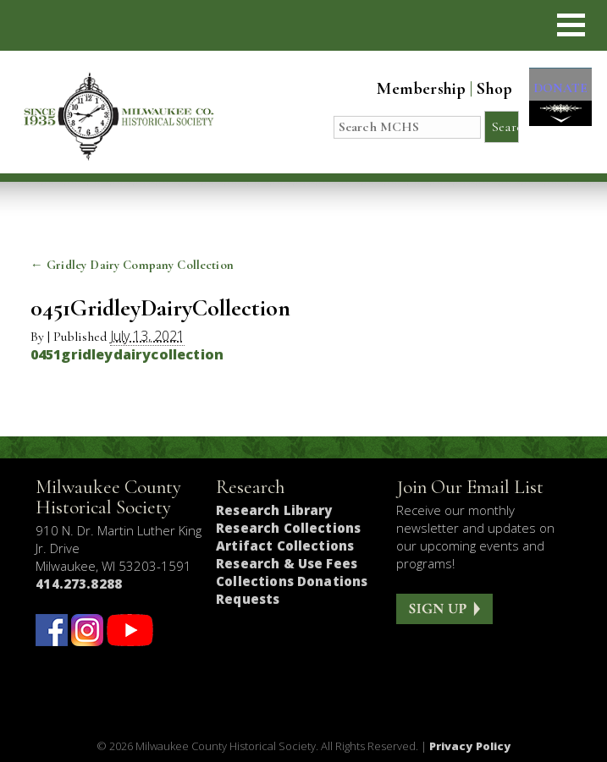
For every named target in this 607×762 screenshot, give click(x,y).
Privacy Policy (470, 746)
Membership (412, 89)
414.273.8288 (79, 583)
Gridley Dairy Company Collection (132, 264)
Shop (486, 89)
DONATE (556, 94)
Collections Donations (291, 581)
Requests (247, 598)
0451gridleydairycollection (126, 354)
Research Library (274, 510)
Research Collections (288, 527)
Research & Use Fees (286, 563)
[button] (571, 25)
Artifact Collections (285, 545)
